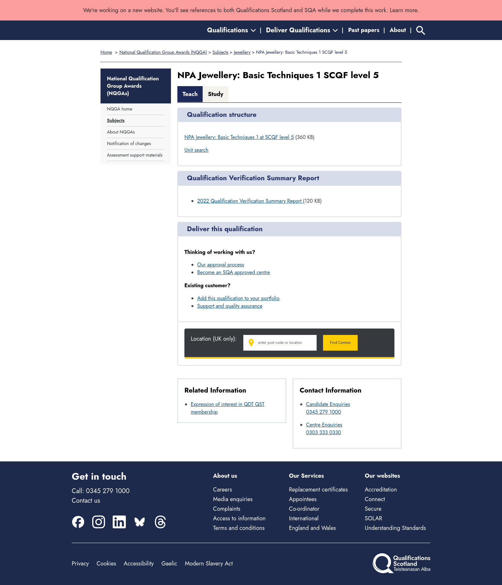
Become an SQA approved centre (233, 272)
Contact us (86, 500)
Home (106, 52)
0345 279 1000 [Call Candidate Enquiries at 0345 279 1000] (323, 412)
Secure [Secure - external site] (373, 509)
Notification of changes (129, 143)
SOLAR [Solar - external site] (373, 518)
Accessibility (139, 563)
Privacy (80, 563)
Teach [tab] (190, 94)
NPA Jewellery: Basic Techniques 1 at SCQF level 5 (239, 137)
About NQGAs (121, 132)
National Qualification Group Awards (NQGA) (163, 52)
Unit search (196, 150)
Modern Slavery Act (208, 563)
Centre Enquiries (324, 424)
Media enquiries (233, 499)
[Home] (100, 30)
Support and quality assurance (230, 306)
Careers (222, 489)
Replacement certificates (318, 489)
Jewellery (242, 52)
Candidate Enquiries (328, 404)
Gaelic (169, 563)
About (398, 30)
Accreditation (381, 489)
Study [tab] (215, 94)
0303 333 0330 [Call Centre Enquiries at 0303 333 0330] (323, 432)
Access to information (239, 518)
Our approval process (220, 264)
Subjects (220, 52)
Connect (375, 499)
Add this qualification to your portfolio (238, 298)
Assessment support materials (134, 155)
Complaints (226, 509)
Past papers (363, 30)
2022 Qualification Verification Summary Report (250, 201)
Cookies (106, 563)
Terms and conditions (239, 528)
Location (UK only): (214, 339)
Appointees (302, 499)
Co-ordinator (304, 509)
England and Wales (312, 528)
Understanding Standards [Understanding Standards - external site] (395, 528)
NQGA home (119, 109)
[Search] (420, 30)
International (304, 518)
